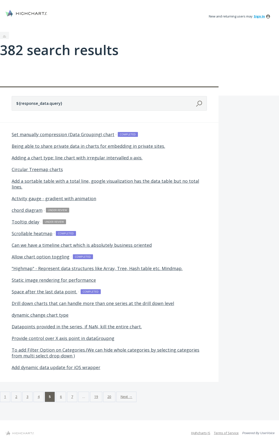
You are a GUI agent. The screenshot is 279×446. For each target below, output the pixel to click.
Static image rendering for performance (54, 280)
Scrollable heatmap (32, 233)
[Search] (199, 103)
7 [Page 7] (72, 396)
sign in (259, 16)
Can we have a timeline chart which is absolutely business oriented (82, 245)
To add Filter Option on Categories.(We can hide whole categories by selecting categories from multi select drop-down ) (105, 353)
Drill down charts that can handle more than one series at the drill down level (93, 303)
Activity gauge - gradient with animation (54, 198)
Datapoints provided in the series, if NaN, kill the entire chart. (77, 327)
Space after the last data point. (44, 292)
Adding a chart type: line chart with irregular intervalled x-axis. (77, 158)
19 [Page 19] (96, 396)
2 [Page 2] (16, 396)
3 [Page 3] (27, 396)
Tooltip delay (25, 222)
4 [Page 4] (39, 396)
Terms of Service (226, 433)
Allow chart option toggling (40, 257)
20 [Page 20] (109, 396)
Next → (126, 396)
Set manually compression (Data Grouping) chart (63, 134)
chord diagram (27, 210)
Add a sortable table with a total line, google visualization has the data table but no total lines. (105, 184)
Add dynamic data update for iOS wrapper (56, 367)
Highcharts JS (200, 433)
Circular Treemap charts (37, 169)
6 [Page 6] (61, 396)
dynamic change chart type (40, 315)
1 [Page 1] (5, 396)
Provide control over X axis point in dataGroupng (63, 338)
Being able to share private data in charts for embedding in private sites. (88, 146)
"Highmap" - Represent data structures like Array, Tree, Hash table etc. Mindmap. (97, 268)
